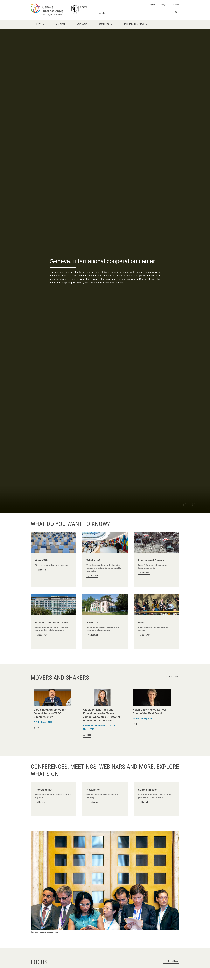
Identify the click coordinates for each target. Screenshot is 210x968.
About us (102, 13)
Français (164, 5)
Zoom (174, 925)
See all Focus (173, 961)
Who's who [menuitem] (82, 24)
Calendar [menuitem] (60, 24)
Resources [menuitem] (104, 24)
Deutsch (175, 5)
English (152, 5)
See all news (174, 676)
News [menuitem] (38, 24)
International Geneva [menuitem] (134, 24)
